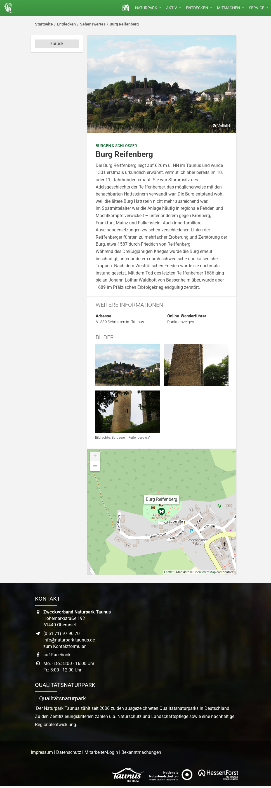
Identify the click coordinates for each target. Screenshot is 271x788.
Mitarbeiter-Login (101, 752)
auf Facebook (56, 654)
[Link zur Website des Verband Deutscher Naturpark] (171, 775)
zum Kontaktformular (64, 646)
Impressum (42, 752)
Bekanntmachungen (141, 752)
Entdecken (199, 8)
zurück (56, 43)
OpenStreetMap (205, 572)
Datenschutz (68, 752)
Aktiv (174, 8)
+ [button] (95, 456)
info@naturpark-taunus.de (69, 640)
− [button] (95, 466)
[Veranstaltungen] (126, 8)
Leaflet (169, 572)
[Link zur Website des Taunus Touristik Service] (128, 775)
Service (259, 8)
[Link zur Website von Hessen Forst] (218, 775)
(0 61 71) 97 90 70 (61, 633)
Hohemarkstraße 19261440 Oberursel (77, 618)
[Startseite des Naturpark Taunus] (7, 8)
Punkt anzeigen (180, 322)
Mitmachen (230, 8)
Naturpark (148, 8)
